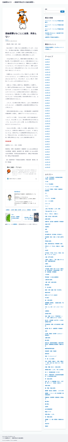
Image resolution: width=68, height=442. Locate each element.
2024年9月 (47, 98)
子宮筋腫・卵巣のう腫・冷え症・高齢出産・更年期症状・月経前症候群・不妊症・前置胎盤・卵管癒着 (54, 270)
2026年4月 (47, 62)
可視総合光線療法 (49, 47)
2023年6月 (47, 128)
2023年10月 (47, 123)
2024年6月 (47, 103)
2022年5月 (47, 149)
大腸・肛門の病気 (49, 257)
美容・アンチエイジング (50, 356)
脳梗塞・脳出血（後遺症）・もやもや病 (54, 390)
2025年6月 (47, 85)
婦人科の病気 (48, 266)
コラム (46, 195)
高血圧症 (47, 423)
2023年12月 (47, 118)
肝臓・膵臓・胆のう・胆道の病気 (52, 367)
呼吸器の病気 (48, 241)
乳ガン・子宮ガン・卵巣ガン (51, 213)
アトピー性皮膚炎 (49, 184)
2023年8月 (47, 126)
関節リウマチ (48, 411)
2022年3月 (47, 154)
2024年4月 (47, 108)
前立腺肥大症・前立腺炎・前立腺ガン (53, 234)
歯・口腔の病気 (48, 300)
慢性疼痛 (47, 284)
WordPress (8, 440)
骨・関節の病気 (48, 416)
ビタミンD (47, 203)
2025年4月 (47, 87)
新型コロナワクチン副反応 (51, 295)
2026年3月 (47, 64)
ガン (46, 193)
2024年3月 (47, 110)
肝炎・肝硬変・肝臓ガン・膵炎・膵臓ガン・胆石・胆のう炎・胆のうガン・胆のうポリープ (54, 363)
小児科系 (47, 274)
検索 (46, 9)
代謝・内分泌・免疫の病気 (51, 216)
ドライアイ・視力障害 (50, 198)
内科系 (46, 231)
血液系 (46, 406)
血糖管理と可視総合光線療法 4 (52, 37)
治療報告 (8, 209)
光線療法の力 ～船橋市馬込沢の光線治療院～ (18, 2)
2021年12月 (47, 162)
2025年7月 (47, 82)
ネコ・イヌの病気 (49, 201)
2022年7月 (47, 144)
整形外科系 (47, 292)
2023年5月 (47, 131)
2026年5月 (47, 59)
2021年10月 (47, 167)
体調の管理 (47, 219)
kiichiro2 (17, 191)
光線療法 (47, 226)
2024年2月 (47, 113)
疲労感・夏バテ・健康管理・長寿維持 (53, 328)
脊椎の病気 (47, 385)
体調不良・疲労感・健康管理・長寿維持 (54, 221)
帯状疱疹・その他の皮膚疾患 (51, 277)
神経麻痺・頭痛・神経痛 (50, 351)
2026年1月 (47, 69)
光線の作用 (47, 224)
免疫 (46, 229)
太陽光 (46, 263)
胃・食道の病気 (48, 378)
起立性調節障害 (48, 409)
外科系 (46, 250)
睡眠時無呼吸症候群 (49, 348)
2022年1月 (47, 159)
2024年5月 (47, 105)
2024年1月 (47, 116)
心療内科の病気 (48, 279)
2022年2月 (47, 157)
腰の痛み (47, 401)
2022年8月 (47, 141)
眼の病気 (34, 209)
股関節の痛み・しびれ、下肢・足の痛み (54, 369)
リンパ (46, 206)
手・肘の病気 (48, 287)
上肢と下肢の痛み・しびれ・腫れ (52, 208)
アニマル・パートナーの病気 (51, 186)
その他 (46, 181)
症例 (46, 331)
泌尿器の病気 (48, 313)
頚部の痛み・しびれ (49, 414)
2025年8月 (47, 80)
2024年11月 (47, 92)
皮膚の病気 (47, 337)
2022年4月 (47, 152)
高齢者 (46, 426)
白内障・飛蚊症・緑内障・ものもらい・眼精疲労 (21, 209)
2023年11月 (47, 121)
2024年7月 (47, 100)
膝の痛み (47, 404)
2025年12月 (47, 72)
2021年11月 (47, 164)
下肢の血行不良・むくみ (50, 211)
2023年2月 (47, 136)
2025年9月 (47, 77)
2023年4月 (47, 134)
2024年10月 (47, 95)
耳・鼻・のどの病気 (49, 358)
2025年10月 (47, 74)
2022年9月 (47, 139)
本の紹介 (47, 297)
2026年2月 (47, 67)
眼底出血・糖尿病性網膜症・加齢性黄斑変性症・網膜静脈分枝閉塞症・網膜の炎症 (54, 344)
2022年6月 (47, 146)
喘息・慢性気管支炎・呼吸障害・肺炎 (53, 243)
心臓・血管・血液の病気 (50, 282)
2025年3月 (47, 90)
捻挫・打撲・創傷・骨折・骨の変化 (53, 290)
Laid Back (15, 440)
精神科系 (47, 353)
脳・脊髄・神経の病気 (50, 388)
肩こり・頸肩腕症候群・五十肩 (52, 372)
